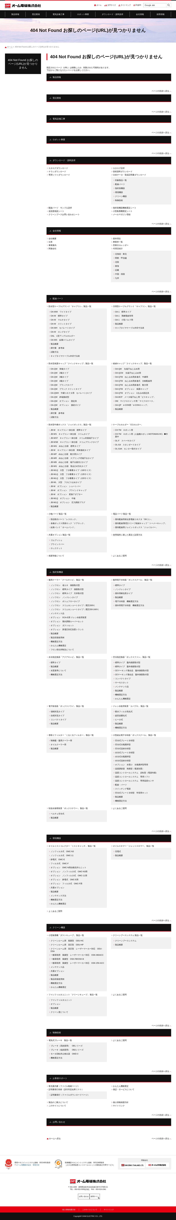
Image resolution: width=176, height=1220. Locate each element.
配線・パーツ (121, 785)
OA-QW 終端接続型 (60, 397)
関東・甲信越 (121, 258)
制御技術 (119, 200)
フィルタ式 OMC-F (60, 863)
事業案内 (52, 245)
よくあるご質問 (120, 556)
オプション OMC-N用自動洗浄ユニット (68, 867)
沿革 (50, 242)
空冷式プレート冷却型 (124, 740)
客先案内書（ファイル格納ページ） (64, 1086)
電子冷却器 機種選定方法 (126, 601)
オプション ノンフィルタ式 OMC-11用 (69, 875)
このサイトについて (57, 1106)
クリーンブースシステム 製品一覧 (128, 935)
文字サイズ (111, 5)
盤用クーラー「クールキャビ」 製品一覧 (66, 580)
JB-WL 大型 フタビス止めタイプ (66, 482)
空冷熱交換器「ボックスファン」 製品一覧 (131, 657)
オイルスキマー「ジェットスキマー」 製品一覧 (133, 846)
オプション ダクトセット (62, 625)
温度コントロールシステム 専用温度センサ (134, 781)
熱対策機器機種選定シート (124, 208)
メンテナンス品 (57, 613)
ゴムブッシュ (56, 540)
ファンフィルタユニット (61, 1000)
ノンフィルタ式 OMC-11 (62, 855)
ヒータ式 (119, 719)
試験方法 (54, 352)
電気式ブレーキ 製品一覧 (60, 1040)
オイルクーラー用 (58, 744)
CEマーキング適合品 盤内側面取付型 (132, 670)
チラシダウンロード (57, 171)
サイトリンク (119, 1106)
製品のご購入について (58, 1102)
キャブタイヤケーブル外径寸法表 (65, 356)
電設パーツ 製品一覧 (122, 514)
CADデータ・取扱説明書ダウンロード (129, 175)
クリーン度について (59, 1012)
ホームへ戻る (55, 1138)
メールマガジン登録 (121, 214)
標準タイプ (120, 585)
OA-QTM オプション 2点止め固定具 (132, 393)
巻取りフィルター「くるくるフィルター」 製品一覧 (71, 735)
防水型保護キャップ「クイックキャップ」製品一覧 (71, 363)
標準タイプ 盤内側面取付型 (127, 662)
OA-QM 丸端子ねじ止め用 (127, 369)
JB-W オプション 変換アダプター (67, 494)
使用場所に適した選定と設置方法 (127, 535)
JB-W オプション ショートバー (66, 486)
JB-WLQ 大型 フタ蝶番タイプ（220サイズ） (71, 478)
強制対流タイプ (57, 711)
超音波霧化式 (121, 715)
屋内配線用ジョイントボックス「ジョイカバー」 (136, 527)
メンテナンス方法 (58, 896)
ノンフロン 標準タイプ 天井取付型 (67, 593)
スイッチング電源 (123, 789)
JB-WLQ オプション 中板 (63, 498)
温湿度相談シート (56, 211)
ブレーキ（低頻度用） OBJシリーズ (67, 1050)
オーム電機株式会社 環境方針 (27, 1165)
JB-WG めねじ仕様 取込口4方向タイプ (69, 466)
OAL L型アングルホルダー (63, 336)
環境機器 (119, 192)
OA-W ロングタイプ (60, 332)
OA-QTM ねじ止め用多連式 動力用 (131, 385)
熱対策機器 (120, 188)
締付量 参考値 (57, 348)
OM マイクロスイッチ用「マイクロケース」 (135, 401)
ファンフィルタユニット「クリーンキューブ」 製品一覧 (73, 994)
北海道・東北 (121, 254)
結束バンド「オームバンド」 (63, 527)
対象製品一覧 (121, 180)
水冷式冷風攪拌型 (123, 756)
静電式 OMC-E (58, 859)
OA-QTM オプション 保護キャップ (131, 389)
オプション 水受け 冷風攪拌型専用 (131, 765)
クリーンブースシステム (125, 941)
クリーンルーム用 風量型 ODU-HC (67, 941)
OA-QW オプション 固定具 (64, 401)
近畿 (117, 270)
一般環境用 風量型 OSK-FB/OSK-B (67, 959)
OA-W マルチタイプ (60, 320)
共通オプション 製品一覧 (59, 535)
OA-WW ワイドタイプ (61, 312)
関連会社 (52, 248)
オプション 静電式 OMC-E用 (65, 879)
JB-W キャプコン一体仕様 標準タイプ (68, 430)
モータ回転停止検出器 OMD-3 (64, 1054)
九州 (117, 278)
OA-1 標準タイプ (123, 312)
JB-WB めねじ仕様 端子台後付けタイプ (69, 462)
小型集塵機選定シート (122, 211)
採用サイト (100, 1196)
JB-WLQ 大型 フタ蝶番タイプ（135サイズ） (71, 474)
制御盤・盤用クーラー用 (61, 740)
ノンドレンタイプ (123, 589)
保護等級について (56, 556)
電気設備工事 (58, 14)
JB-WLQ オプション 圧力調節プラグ (68, 502)
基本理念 (117, 238)
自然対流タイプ (57, 715)
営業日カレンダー (121, 245)
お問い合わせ (59, 1122)
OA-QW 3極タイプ (59, 377)
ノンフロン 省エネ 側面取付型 (65, 585)
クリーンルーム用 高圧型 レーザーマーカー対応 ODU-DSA (76, 950)
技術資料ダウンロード (122, 171)
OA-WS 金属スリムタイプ (63, 340)
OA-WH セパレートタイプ (63, 328)
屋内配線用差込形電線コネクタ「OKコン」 (134, 519)
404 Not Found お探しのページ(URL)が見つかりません (23, 63)
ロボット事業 (83, 14)
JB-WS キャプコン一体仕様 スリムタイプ (70, 434)
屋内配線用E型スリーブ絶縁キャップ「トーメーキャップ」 (141, 523)
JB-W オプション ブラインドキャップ (68, 490)
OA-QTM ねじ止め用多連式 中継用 (131, 377)
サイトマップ (126, 5)
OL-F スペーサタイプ (125, 441)
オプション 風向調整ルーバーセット (67, 621)
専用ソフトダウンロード (59, 175)
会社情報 (140, 14)
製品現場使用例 (57, 637)
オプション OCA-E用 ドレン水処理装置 (69, 617)
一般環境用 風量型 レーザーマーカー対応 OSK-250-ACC (77, 963)
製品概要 (54, 344)
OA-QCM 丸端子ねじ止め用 (128, 373)
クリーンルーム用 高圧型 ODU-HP (67, 945)
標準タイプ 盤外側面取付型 (127, 666)
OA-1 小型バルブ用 (124, 320)
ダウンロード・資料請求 (112, 14)
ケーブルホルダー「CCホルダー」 (128, 424)
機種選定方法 (56, 641)
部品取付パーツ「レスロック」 (64, 519)
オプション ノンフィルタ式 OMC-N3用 (69, 871)
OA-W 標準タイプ (59, 316)
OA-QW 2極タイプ (59, 373)
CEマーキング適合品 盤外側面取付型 (132, 674)
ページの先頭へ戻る (160, 91)
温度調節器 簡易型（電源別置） (129, 769)
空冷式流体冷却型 (123, 748)
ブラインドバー (57, 544)
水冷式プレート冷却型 (124, 752)
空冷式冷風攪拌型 (123, 744)
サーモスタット (122, 682)
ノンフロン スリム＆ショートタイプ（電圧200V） (73, 605)
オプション (55, 1004)
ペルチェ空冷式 (57, 814)
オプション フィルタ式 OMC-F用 (66, 883)
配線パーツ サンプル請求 (60, 208)
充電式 (118, 851)
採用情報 (161, 14)
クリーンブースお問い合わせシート (64, 214)
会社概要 (52, 238)
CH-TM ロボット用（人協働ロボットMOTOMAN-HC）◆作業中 (141, 435)
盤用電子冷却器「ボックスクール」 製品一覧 (132, 580)
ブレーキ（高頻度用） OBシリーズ (67, 1046)
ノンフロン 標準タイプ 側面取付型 (67, 589)
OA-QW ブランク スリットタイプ (66, 389)
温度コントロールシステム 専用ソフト (132, 777)
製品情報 (15, 14)
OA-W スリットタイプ (61, 324)
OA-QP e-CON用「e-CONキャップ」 (132, 405)
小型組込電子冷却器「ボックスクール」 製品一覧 (134, 735)
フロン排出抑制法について (62, 649)
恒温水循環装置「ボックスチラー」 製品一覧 (68, 808)
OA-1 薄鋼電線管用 (124, 316)
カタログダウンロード (58, 168)
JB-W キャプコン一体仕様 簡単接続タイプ (70, 450)
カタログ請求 (119, 168)
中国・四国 (120, 274)
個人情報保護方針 (121, 1102)
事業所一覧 (118, 242)
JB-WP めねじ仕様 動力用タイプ (66, 454)
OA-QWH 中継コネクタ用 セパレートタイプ (71, 393)
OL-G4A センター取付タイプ (128, 449)
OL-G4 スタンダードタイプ (127, 445)
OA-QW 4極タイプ (59, 381)
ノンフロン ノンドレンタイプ (64, 597)
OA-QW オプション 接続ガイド (66, 405)
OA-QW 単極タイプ (60, 369)
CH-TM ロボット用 (124, 430)
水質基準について (58, 670)
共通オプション (57, 887)
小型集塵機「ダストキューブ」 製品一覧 (66, 935)
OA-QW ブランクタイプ (62, 385)
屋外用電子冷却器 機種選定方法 (129, 605)
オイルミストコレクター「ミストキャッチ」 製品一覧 (72, 846)
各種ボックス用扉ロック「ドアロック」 (68, 523)
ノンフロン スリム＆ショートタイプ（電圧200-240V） (75, 609)
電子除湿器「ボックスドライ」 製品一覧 (66, 706)
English (138, 5)
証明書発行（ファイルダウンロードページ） (70, 1095)
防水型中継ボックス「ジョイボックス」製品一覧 (70, 424)
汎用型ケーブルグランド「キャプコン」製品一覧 (134, 306)
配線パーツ (120, 184)
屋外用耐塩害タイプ (124, 593)
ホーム (99, 5)
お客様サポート (60, 1078)
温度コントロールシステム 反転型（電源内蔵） (136, 773)
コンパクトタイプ (123, 678)
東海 (117, 266)
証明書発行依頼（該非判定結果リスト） (66, 1089)
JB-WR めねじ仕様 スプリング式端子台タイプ (72, 458)
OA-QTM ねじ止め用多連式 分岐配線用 (133, 381)
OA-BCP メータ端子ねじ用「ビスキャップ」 (135, 397)
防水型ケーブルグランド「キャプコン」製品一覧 (70, 306)
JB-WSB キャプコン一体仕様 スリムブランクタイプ (75, 442)
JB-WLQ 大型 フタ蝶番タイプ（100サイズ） (71, 470)
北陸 (117, 262)
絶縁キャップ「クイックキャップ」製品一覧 (132, 363)
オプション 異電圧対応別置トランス (67, 629)
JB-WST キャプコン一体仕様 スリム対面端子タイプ (75, 438)
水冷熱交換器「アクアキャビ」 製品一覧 (66, 657)
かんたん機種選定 (58, 645)
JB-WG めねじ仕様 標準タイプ (65, 446)
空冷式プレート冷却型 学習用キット (131, 793)
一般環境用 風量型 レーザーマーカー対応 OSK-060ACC (77, 955)
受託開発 (36, 14)
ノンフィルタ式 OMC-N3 (62, 851)
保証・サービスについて (123, 1089)
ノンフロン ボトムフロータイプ (65, 601)
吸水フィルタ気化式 (124, 711)
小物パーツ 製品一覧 (58, 514)
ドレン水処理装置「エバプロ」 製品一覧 (130, 706)
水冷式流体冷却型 (123, 761)
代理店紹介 (118, 248)
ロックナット (56, 548)
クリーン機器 (121, 196)
